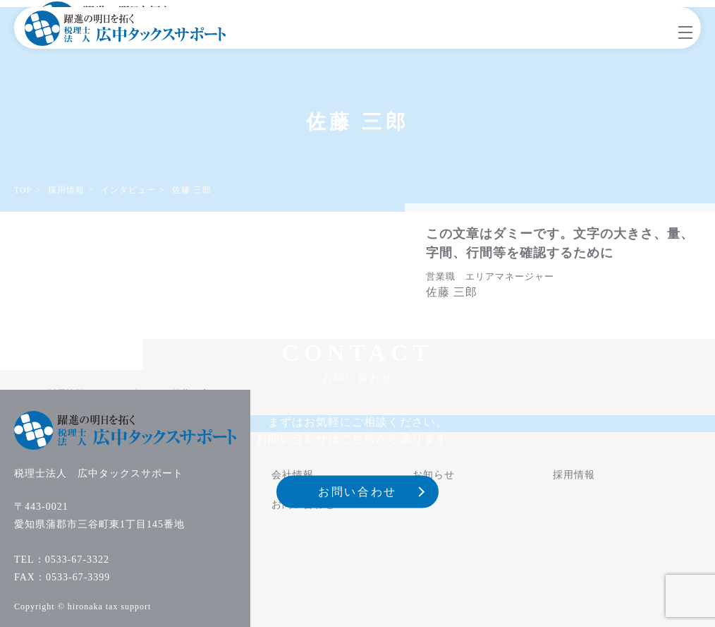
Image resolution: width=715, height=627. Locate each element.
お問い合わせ (357, 492)
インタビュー (128, 190)
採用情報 (66, 190)
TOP (23, 190)
